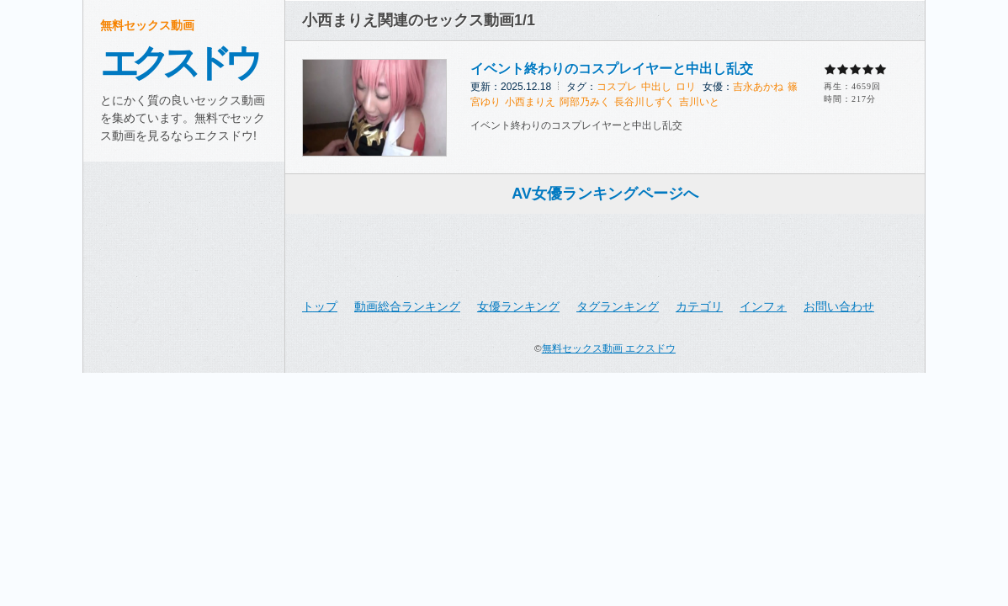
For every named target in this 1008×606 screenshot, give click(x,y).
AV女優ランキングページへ (605, 193)
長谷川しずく (644, 102)
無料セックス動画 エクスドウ (609, 348)
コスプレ (617, 87)
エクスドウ (178, 62)
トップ (319, 306)
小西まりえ (530, 102)
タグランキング (617, 306)
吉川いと (699, 102)
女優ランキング (518, 306)
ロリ (686, 87)
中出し (656, 87)
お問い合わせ (839, 306)
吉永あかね (758, 87)
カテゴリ (699, 306)
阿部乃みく (585, 102)
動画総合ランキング (407, 306)
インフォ (763, 306)
